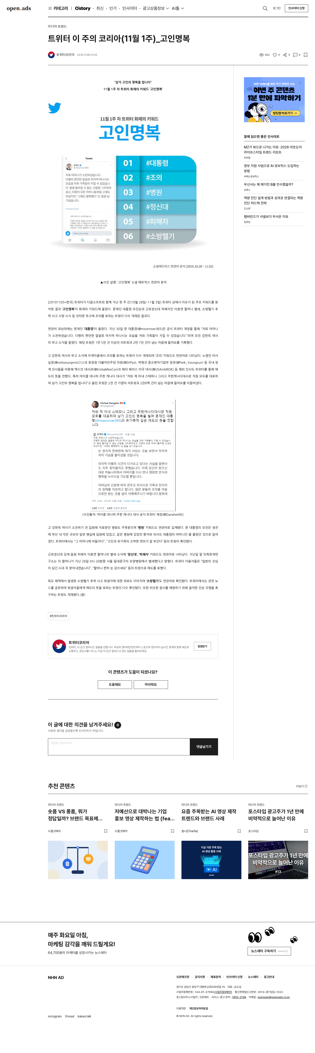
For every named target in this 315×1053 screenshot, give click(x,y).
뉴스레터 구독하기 (269, 951)
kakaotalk (84, 1016)
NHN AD (56, 977)
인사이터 (129, 8)
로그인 (277, 8)
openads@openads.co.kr (274, 997)
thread (69, 1016)
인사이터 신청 (296, 8)
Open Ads (19, 8)
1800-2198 (239, 997)
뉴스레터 (253, 977)
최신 (100, 8)
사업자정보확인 (223, 992)
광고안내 (269, 977)
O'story (83, 8)
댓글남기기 (203, 747)
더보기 (302, 786)
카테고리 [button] (58, 8)
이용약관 (181, 1008)
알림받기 (202, 646)
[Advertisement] (274, 292)
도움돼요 (115, 684)
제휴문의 (216, 977)
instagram (55, 1016)
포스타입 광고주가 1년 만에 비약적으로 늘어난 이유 (276, 815)
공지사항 (200, 977)
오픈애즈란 (182, 977)
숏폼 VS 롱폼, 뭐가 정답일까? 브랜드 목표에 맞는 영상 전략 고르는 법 (73, 815)
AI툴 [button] (175, 8)
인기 (113, 8)
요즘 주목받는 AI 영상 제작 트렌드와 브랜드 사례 (208, 815)
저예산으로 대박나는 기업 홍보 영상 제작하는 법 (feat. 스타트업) (144, 815)
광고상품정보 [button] (154, 8)
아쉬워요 (151, 684)
